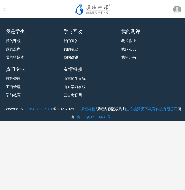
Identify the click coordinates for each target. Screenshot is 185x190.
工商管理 (13, 87)
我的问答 (71, 41)
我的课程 (13, 41)
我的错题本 (15, 57)
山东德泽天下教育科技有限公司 (152, 109)
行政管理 (13, 79)
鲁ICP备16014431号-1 (95, 117)
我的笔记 (71, 49)
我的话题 (71, 57)
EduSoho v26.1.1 (38, 109)
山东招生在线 (75, 79)
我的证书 (128, 57)
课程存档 (88, 109)
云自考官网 (73, 95)
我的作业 (128, 41)
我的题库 (13, 49)
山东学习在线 (75, 87)
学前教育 (13, 95)
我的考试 (128, 49)
